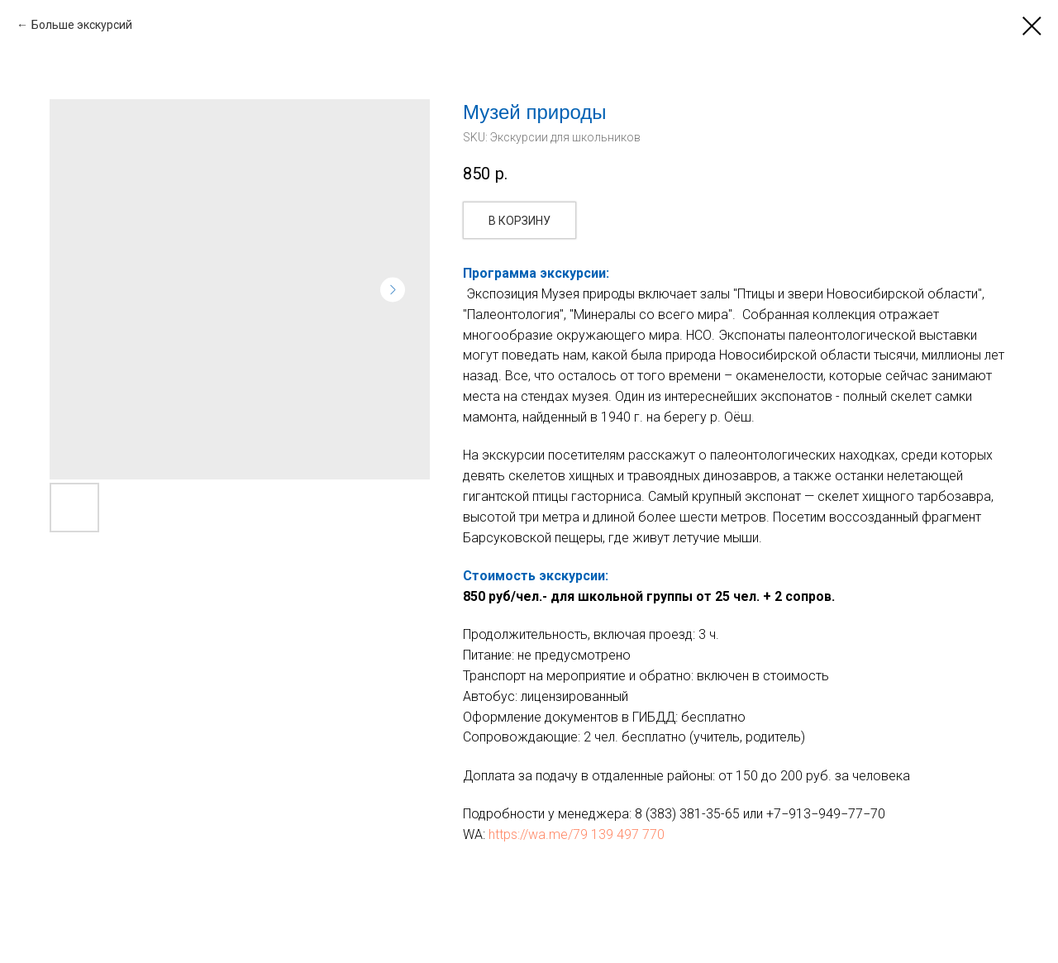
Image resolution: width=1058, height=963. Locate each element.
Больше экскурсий (81, 24)
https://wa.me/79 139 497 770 (576, 834)
